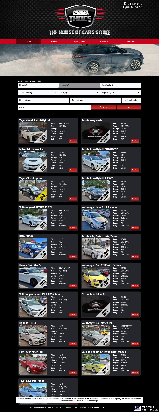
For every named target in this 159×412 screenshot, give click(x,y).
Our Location (104, 42)
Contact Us (130, 42)
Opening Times (79, 42)
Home (28, 42)
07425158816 (134, 3)
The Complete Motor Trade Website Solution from (67, 408)
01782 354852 (134, 7)
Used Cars (54, 42)
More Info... (73, 141)
